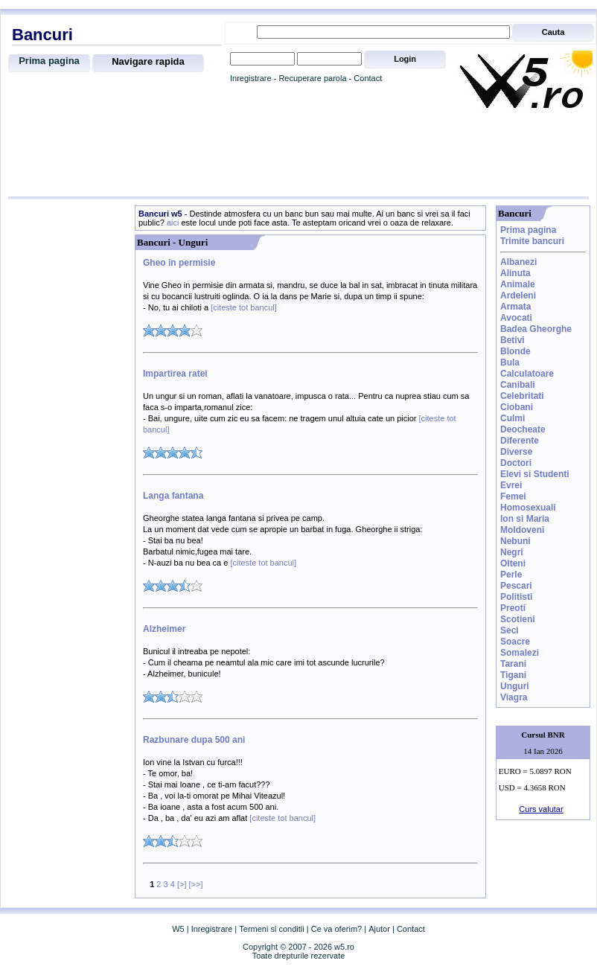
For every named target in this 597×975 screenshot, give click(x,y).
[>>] (196, 884)
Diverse (516, 452)
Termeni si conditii (271, 928)
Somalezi (519, 653)
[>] (182, 884)
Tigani (513, 675)
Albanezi (518, 262)
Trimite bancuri (532, 241)
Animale (517, 284)
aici (173, 222)
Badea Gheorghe (536, 329)
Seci (509, 630)
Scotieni (517, 619)
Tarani (513, 664)
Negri (511, 552)
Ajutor (379, 928)
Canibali (517, 385)
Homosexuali (528, 507)
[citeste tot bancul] (242, 307)
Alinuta (515, 273)
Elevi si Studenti (534, 474)
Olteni (513, 563)
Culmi (512, 418)
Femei (513, 496)
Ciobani (516, 407)
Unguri (514, 686)
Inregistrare (251, 78)
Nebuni (515, 541)
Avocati (516, 318)
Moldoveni (522, 530)
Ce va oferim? (336, 928)
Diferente (519, 440)
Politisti (516, 597)
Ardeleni (518, 295)
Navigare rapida (148, 61)
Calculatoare (527, 373)
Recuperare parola (312, 78)
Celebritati (522, 396)
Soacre (515, 641)
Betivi (512, 340)
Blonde (515, 351)
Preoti (513, 608)
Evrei (511, 485)
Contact (368, 78)
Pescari (516, 586)
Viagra (513, 697)
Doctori (515, 463)
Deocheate (523, 429)
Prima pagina (49, 60)
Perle (511, 574)
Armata (515, 306)
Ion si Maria (524, 519)
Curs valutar (541, 809)
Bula (510, 362)
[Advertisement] (298, 154)
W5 (178, 928)
